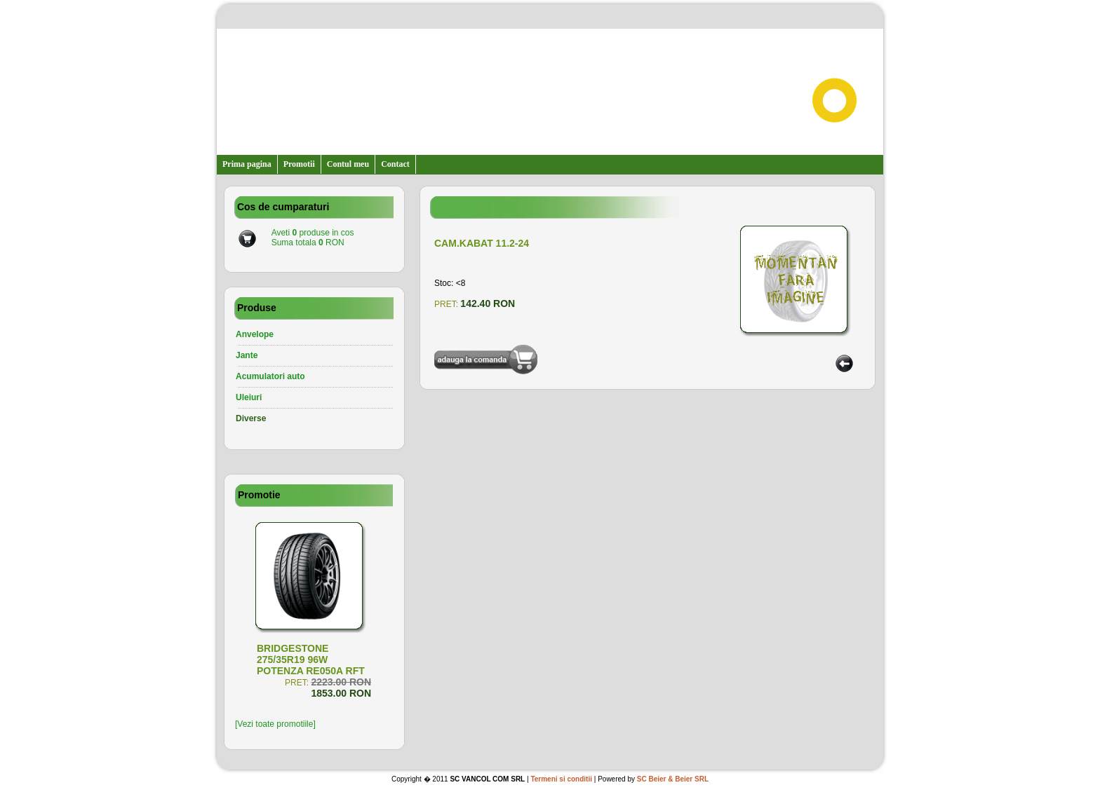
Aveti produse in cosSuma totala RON (312, 237)
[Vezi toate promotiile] (275, 724)
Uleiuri (249, 397)
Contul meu (348, 164)
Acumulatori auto (270, 376)
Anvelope (255, 334)
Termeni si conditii (561, 779)
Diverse (251, 418)
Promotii (299, 164)
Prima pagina (246, 164)
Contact (395, 164)
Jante (246, 355)
